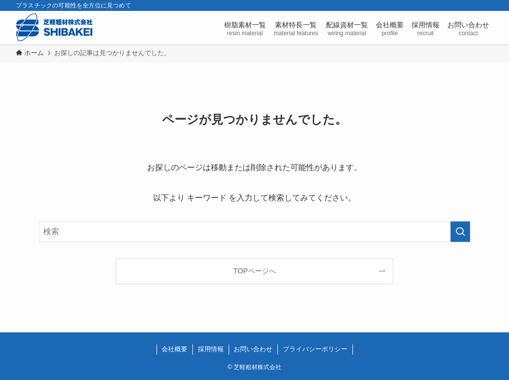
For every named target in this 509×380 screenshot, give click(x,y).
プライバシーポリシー (315, 349)
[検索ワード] (254, 231)
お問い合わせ (253, 349)
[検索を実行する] (460, 231)
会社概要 (174, 349)
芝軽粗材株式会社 (54, 27)
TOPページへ (254, 271)
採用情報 (211, 349)
